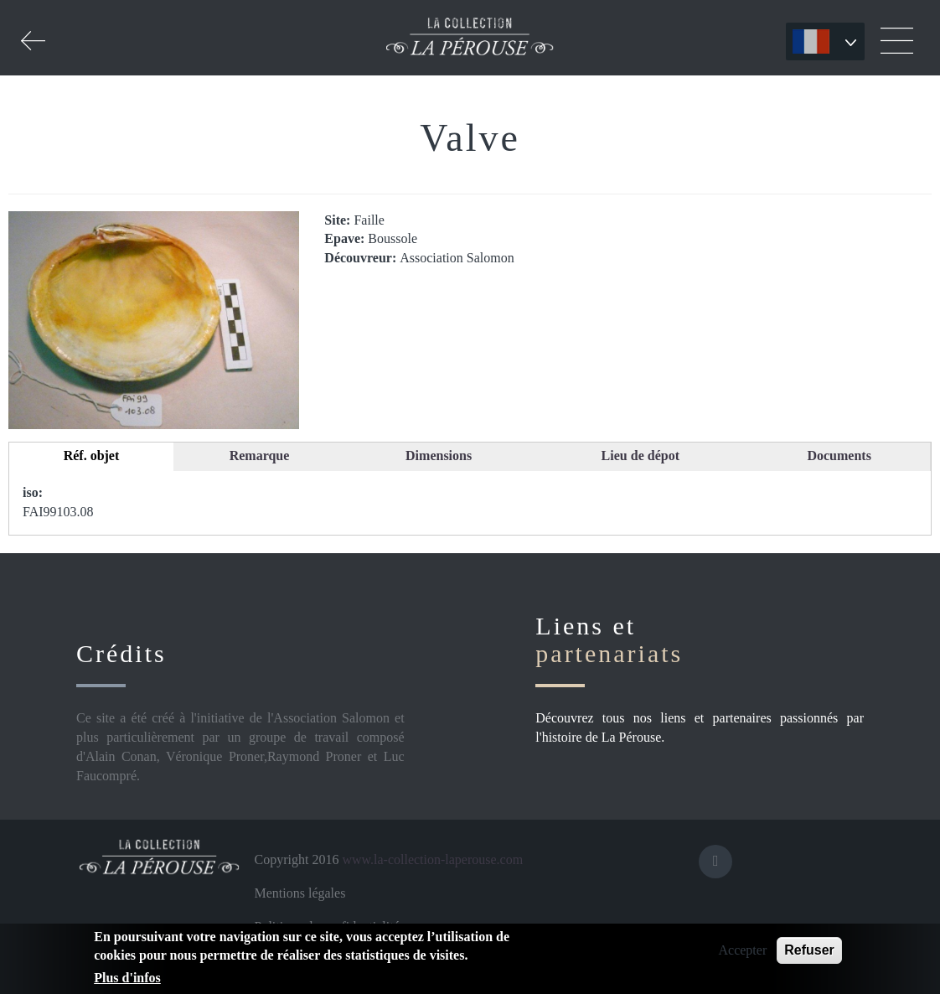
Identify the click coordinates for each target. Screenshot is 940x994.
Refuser (809, 950)
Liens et (609, 639)
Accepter (742, 950)
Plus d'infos (127, 978)
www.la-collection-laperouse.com (432, 859)
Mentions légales (300, 893)
